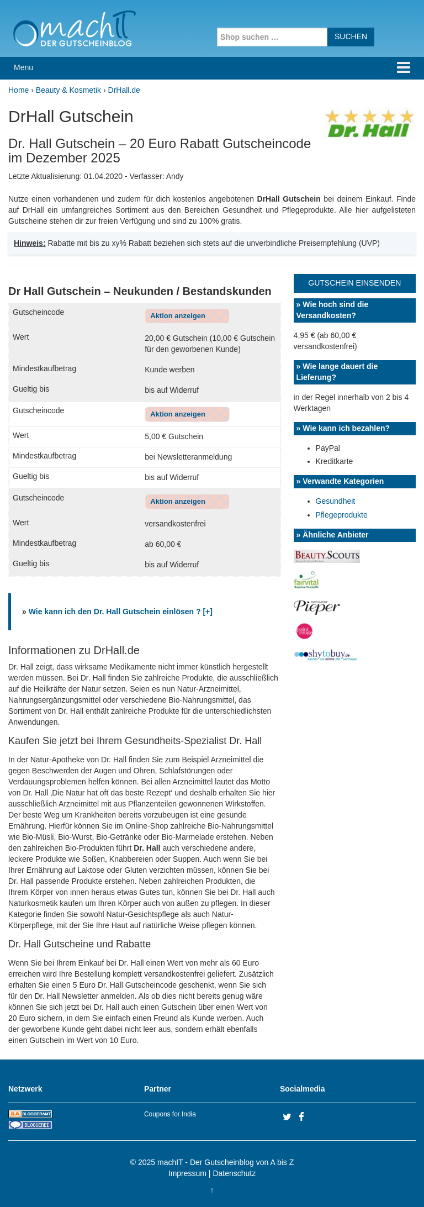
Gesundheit (336, 501)
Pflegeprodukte (342, 514)
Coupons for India (170, 1114)
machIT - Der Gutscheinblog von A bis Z (225, 1162)
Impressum (187, 1173)
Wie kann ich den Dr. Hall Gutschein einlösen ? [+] (121, 611)
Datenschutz (234, 1173)
